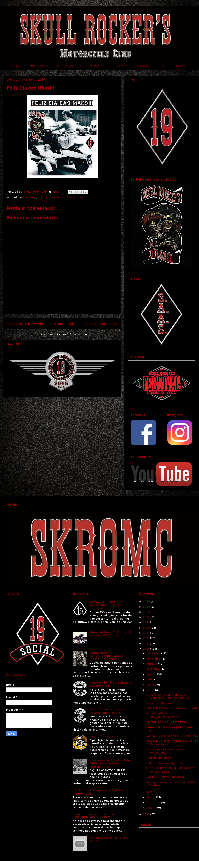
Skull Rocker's (38, 66)
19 (26, 197)
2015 (146, 814)
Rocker (67, 197)
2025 (147, 601)
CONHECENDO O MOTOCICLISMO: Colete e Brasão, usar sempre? (107, 656)
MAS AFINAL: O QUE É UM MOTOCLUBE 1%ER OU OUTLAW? (106, 605)
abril (149, 791)
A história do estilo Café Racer (167, 722)
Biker (32, 197)
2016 (146, 648)
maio (150, 690)
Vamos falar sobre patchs (107, 736)
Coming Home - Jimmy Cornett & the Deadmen (170, 783)
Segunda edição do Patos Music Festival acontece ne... (167, 715)
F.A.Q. (163, 66)
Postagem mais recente (25, 323)
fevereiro (153, 802)
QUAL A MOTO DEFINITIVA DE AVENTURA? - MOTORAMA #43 (167, 696)
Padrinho (121, 66)
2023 (146, 612)
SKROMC (78, 197)
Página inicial (63, 323)
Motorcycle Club (69, 66)
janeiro (151, 807)
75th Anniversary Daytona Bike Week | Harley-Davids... (172, 742)
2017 (146, 643)
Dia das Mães (47, 197)
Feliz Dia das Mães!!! (160, 758)
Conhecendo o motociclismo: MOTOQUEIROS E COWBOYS (95, 815)
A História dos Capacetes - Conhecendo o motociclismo (103, 792)
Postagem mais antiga (100, 323)
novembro (153, 658)
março (151, 797)
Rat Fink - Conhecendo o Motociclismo (172, 735)
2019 (146, 632)
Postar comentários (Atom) (68, 334)
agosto (151, 674)
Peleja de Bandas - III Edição (165, 776)
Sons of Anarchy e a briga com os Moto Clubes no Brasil (110, 711)
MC (59, 197)
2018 (146, 638)
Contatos (143, 66)
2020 (147, 627)
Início (15, 66)
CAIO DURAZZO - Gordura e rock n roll (171, 708)
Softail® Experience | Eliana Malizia (109, 839)
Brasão (181, 66)
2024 (146, 606)
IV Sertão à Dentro (158, 703)
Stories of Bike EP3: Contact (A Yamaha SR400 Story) (111, 633)
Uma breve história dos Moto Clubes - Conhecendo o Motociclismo (110, 763)
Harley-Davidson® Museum (165, 763)
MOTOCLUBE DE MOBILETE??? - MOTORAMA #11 (166, 751)
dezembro (153, 653)
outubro (152, 663)
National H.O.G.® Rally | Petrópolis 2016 (169, 729)
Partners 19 (98, 66)
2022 (146, 617)
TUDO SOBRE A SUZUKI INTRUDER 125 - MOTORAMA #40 (172, 770)
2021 (146, 622)
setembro (153, 668)
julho (150, 679)
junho (150, 684)
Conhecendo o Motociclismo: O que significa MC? (111, 684)
